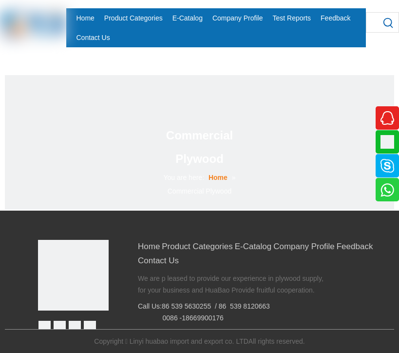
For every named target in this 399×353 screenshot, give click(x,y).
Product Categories (197, 246)
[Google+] (60, 327)
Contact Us (158, 260)
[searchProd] (372, 22)
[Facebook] (44, 327)
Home (149, 246)
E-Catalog (253, 246)
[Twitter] (75, 327)
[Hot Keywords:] (389, 22)
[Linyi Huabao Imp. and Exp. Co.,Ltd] (73, 275)
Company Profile (304, 246)
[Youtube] (90, 327)
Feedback (355, 246)
